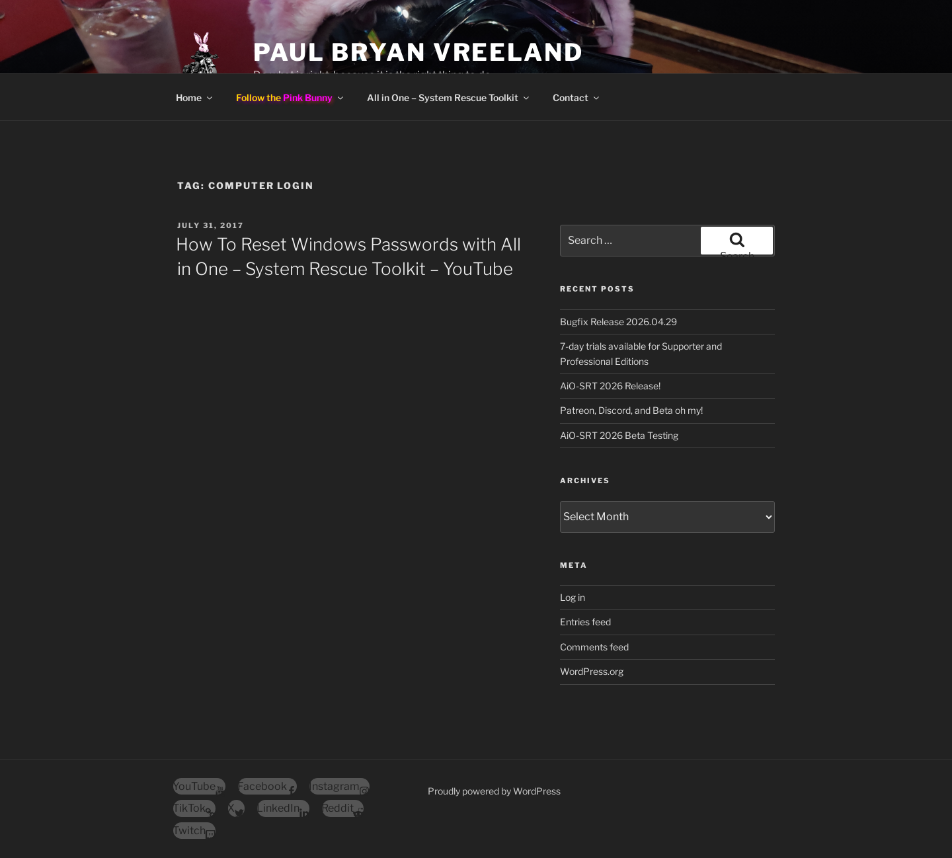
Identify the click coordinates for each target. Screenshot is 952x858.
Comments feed (594, 646)
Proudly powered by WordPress (494, 791)
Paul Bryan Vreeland (418, 52)
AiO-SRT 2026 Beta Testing (619, 435)
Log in (572, 597)
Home (195, 97)
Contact (577, 97)
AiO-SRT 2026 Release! (610, 385)
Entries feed (585, 621)
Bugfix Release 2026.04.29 (618, 321)
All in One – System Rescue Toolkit (449, 97)
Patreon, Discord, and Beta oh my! (631, 410)
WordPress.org (591, 671)
